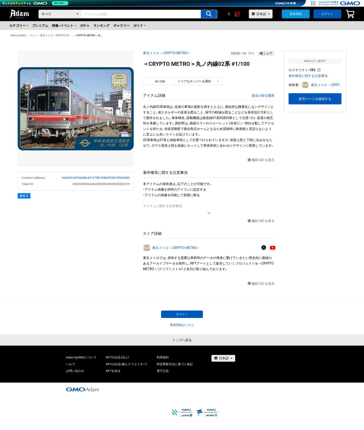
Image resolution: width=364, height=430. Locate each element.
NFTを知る (113, 371)
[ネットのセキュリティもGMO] (35, 3)
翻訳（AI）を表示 (261, 160)
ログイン (327, 14)
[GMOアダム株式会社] (82, 389)
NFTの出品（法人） (117, 357)
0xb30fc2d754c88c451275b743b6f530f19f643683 (96, 177)
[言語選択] (261, 14)
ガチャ (85, 25)
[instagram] (237, 14)
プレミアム (40, 25)
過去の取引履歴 (263, 95)
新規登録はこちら (182, 325)
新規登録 (296, 14)
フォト (33, 35)
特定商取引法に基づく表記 (175, 364)
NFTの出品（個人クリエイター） (126, 364)
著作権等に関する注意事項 (308, 76)
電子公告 (163, 371)
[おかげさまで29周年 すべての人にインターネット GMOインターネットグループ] (340, 3)
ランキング (101, 25)
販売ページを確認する (315, 99)
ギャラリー (121, 25)
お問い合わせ (75, 371)
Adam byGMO (18, 35)
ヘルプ (70, 364)
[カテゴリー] (60, 14)
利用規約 (163, 357)
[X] (229, 14)
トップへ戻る (182, 340)
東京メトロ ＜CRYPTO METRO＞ (55, 35)
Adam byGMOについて (81, 357)
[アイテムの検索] (209, 14)
